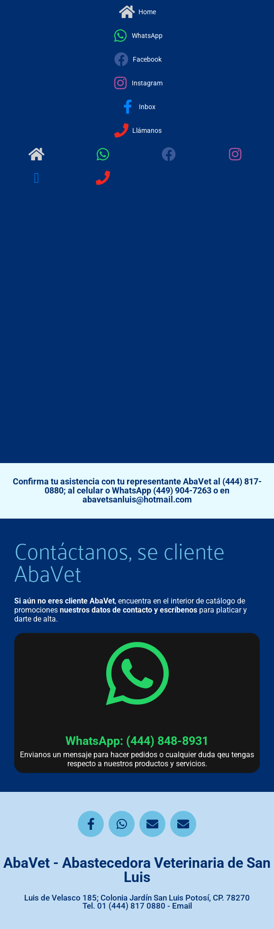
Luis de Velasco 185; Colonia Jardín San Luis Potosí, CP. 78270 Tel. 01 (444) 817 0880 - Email (137, 901)
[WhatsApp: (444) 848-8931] (137, 674)
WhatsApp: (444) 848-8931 (137, 741)
